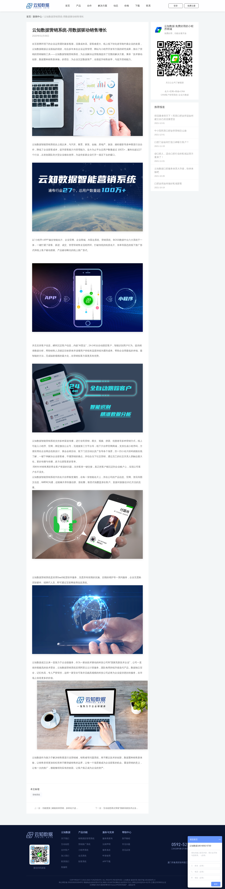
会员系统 (82, 856)
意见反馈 (126, 850)
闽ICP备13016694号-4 (146, 880)
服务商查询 (107, 838)
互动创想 (65, 844)
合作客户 (65, 850)
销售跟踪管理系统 (86, 838)
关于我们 (65, 838)
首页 (67, 5)
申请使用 (106, 856)
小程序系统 (83, 850)
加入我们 (65, 856)
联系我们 (65, 861)
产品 (78, 5)
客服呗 (64, 867)
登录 (176, 6)
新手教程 (126, 838)
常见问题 (126, 844)
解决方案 (102, 5)
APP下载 (106, 861)
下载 (137, 5)
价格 (126, 5)
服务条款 (106, 850)
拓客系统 (82, 861)
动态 (116, 5)
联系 (148, 5)
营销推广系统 (84, 844)
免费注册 (191, 6)
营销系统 (36, 795)
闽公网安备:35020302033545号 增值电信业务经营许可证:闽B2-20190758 (87, 882)
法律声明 (106, 844)
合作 (89, 5)
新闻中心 (37, 16)
